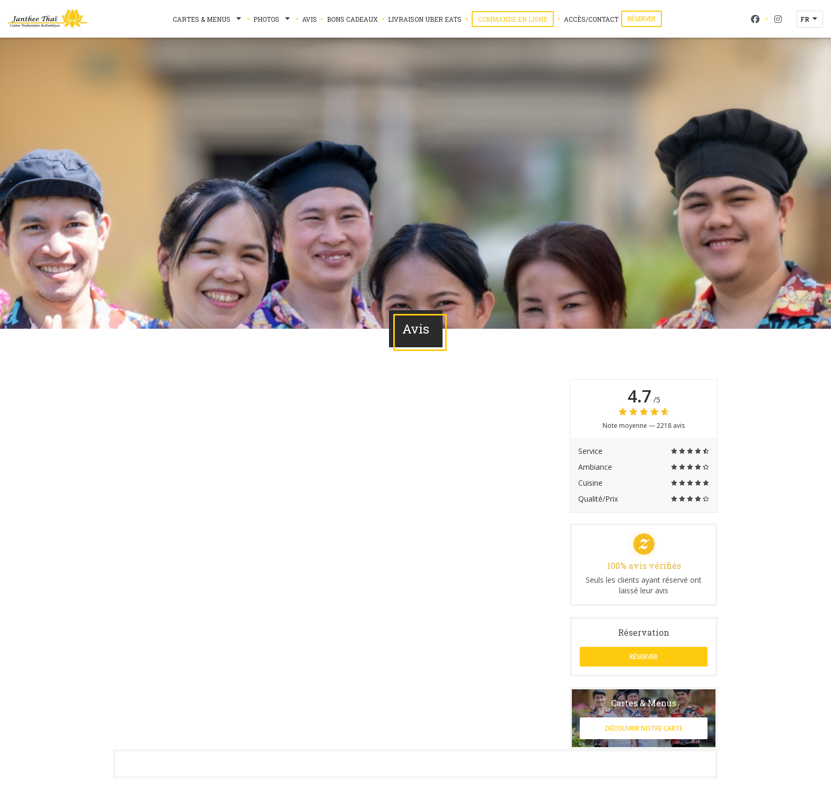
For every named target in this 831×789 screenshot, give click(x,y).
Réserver (641, 18)
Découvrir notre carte (644, 728)
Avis (309, 19)
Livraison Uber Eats (425, 18)
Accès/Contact (591, 19)
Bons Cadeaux (352, 19)
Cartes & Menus (208, 19)
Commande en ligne (516, 18)
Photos (272, 19)
